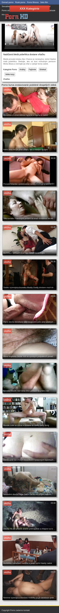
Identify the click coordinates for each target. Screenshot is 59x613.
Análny (22, 69)
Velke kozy (9, 74)
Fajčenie (32, 69)
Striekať (42, 69)
